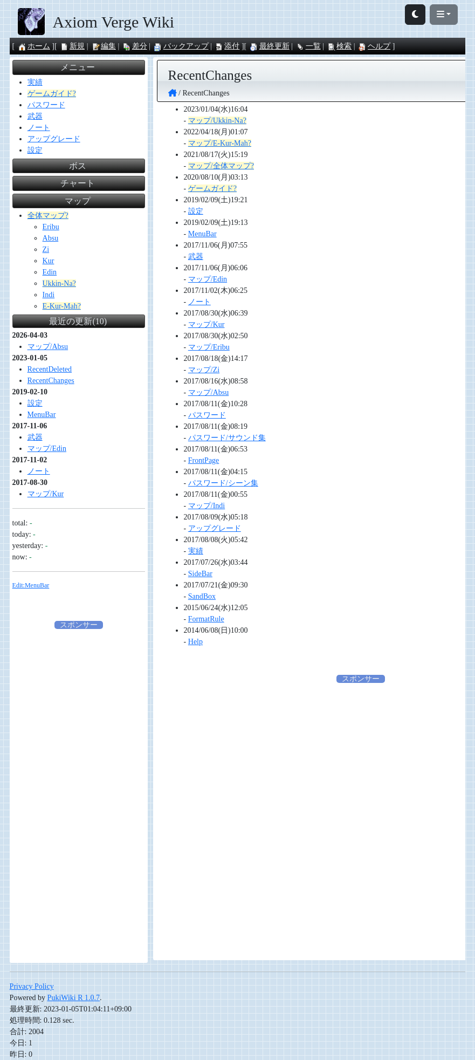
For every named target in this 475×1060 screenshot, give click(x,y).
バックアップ (181, 46)
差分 (134, 46)
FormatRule (206, 619)
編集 (103, 46)
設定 (195, 211)
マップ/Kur (206, 324)
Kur (48, 261)
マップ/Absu (208, 392)
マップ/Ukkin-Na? (217, 121)
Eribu (51, 227)
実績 (195, 551)
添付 (227, 46)
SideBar (200, 574)
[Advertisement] (78, 792)
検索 (339, 46)
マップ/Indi (206, 506)
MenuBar (202, 234)
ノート (199, 302)
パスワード (207, 415)
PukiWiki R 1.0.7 (73, 998)
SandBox (202, 596)
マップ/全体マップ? (221, 166)
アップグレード (214, 528)
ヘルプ (374, 46)
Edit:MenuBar (31, 585)
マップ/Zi (203, 370)
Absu (51, 238)
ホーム (34, 46)
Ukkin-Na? (59, 283)
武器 (195, 256)
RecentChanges (50, 381)
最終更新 (270, 46)
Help (195, 642)
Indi (49, 295)
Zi (46, 249)
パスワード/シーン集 (223, 483)
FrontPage (203, 460)
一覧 (308, 46)
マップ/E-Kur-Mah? (219, 143)
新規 (72, 46)
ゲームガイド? (212, 188)
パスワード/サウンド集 (227, 438)
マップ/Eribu (209, 347)
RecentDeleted (49, 369)
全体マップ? (47, 215)
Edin (50, 272)
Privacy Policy (32, 986)
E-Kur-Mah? (62, 306)
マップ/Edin (207, 279)
